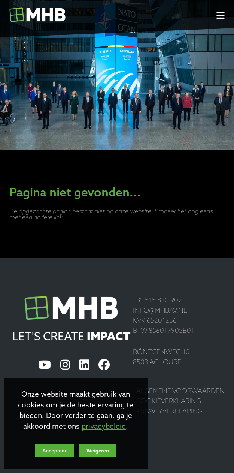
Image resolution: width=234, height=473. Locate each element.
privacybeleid (104, 427)
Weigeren (97, 451)
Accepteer (54, 451)
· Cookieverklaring (167, 401)
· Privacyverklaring (168, 411)
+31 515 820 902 (157, 300)
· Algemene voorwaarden (179, 391)
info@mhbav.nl (160, 310)
